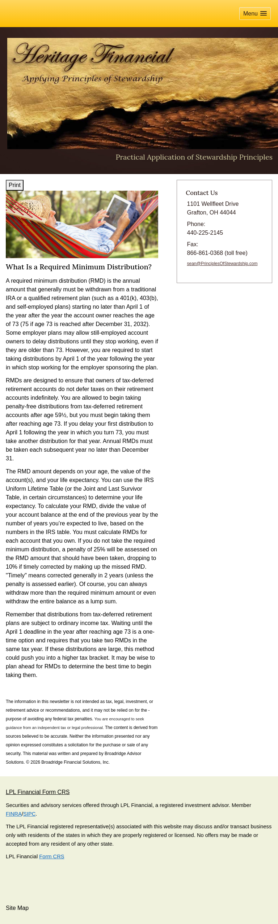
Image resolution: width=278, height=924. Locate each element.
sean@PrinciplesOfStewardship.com (222, 263)
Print (15, 185)
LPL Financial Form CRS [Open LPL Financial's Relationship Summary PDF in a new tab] (38, 792)
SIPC (29, 814)
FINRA (14, 814)
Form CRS (51, 856)
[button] (255, 13)
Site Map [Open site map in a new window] (17, 908)
